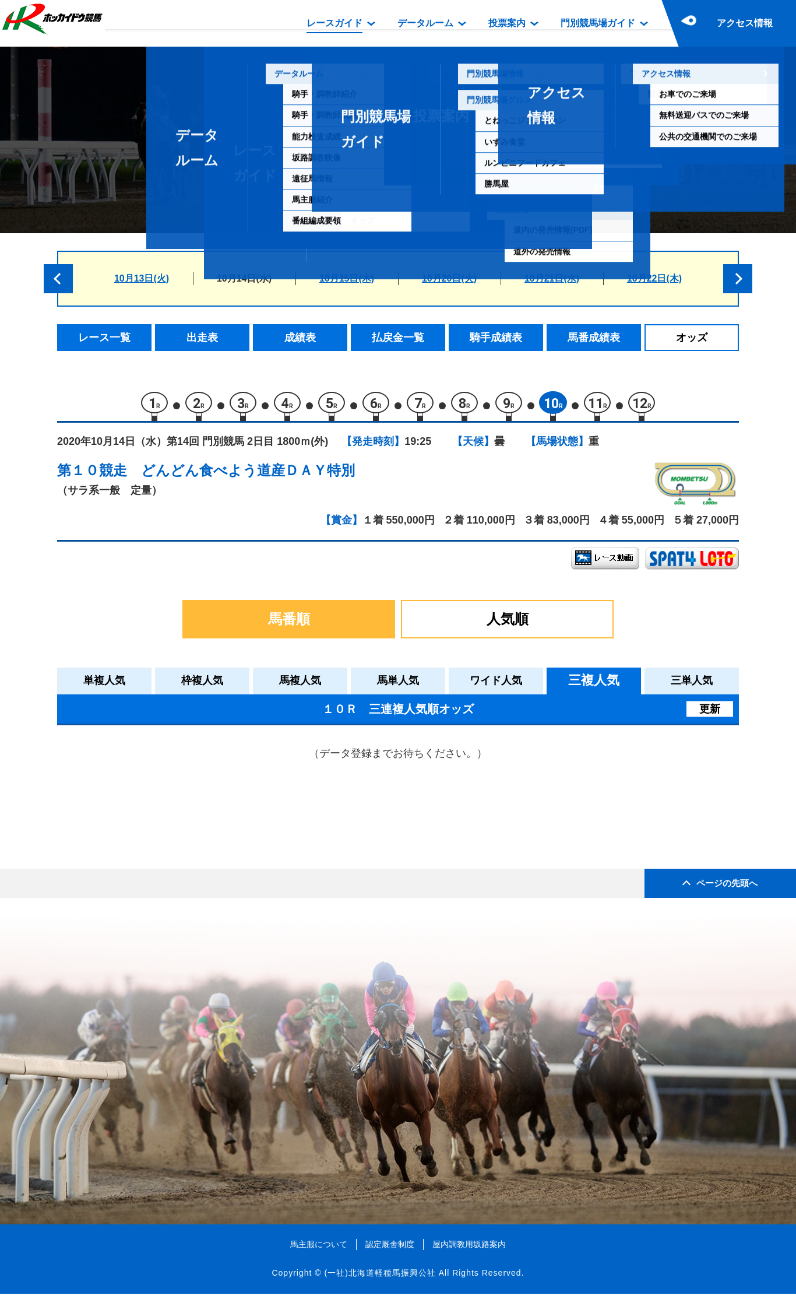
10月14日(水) (244, 278)
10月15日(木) (346, 278)
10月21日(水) (551, 278)
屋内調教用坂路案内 (469, 1249)
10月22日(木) (654, 278)
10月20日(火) (449, 278)
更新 (709, 713)
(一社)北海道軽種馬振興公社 (379, 1278)
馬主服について (318, 1249)
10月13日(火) (141, 278)
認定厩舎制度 (389, 1249)
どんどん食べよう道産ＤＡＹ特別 (248, 475)
